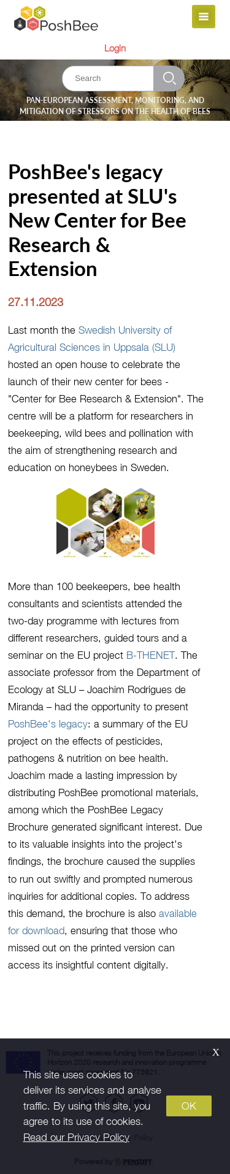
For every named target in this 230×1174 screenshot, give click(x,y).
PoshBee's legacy (48, 723)
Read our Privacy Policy (76, 1137)
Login (115, 47)
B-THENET (150, 655)
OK (189, 1106)
